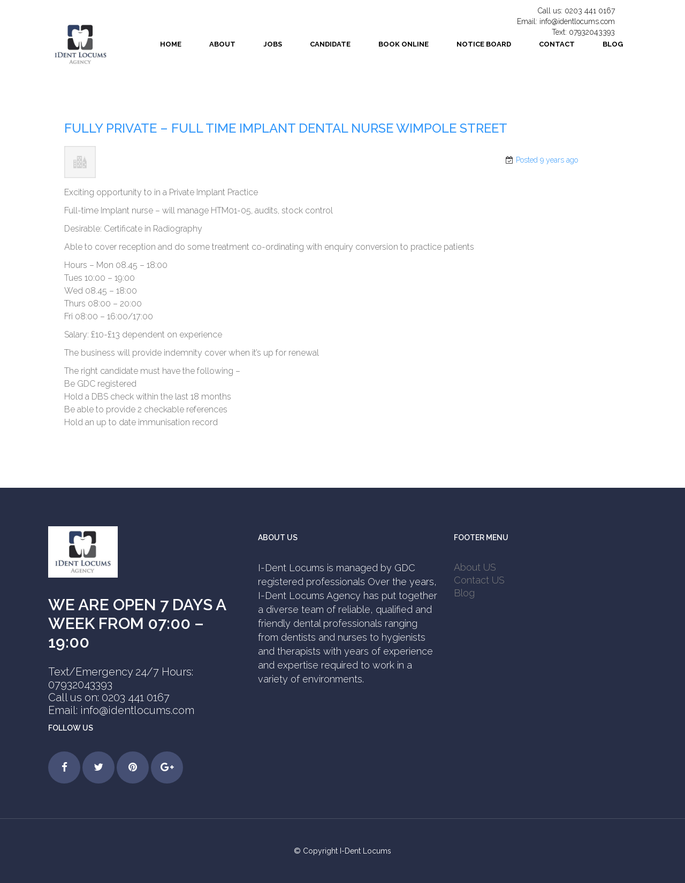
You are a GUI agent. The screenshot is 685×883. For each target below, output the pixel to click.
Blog (464, 592)
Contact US (479, 580)
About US (475, 567)
